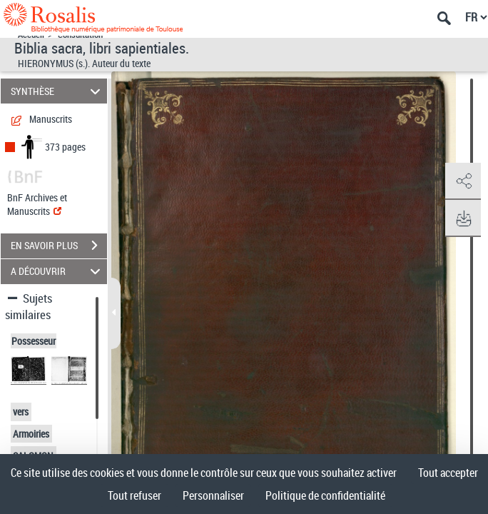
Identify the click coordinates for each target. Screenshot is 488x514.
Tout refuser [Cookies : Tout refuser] (134, 495)
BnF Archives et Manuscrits (37, 204)
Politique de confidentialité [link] (325, 495)
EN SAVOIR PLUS (59, 246)
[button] (463, 181)
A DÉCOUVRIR (58, 271)
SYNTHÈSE (58, 91)
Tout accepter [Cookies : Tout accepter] (448, 472)
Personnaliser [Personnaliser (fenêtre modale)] (213, 495)
